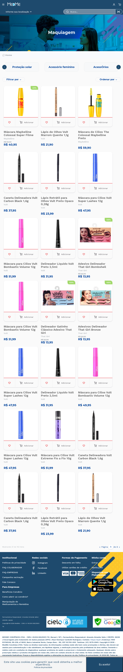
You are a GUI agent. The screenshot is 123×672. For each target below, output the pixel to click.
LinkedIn (39, 573)
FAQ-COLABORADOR (12, 567)
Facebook (39, 568)
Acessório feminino (62, 67)
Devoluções (97, 567)
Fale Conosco (8, 582)
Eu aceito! (104, 664)
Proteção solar (22, 67)
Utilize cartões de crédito (74, 567)
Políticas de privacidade (14, 563)
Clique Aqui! (95, 640)
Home (7, 55)
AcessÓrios (101, 67)
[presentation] (4, 67)
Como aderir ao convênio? (15, 597)
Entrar (95, 563)
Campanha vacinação (12, 577)
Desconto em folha (71, 563)
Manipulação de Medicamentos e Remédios (15, 602)
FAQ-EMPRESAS (10, 572)
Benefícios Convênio (12, 592)
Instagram (40, 562)
